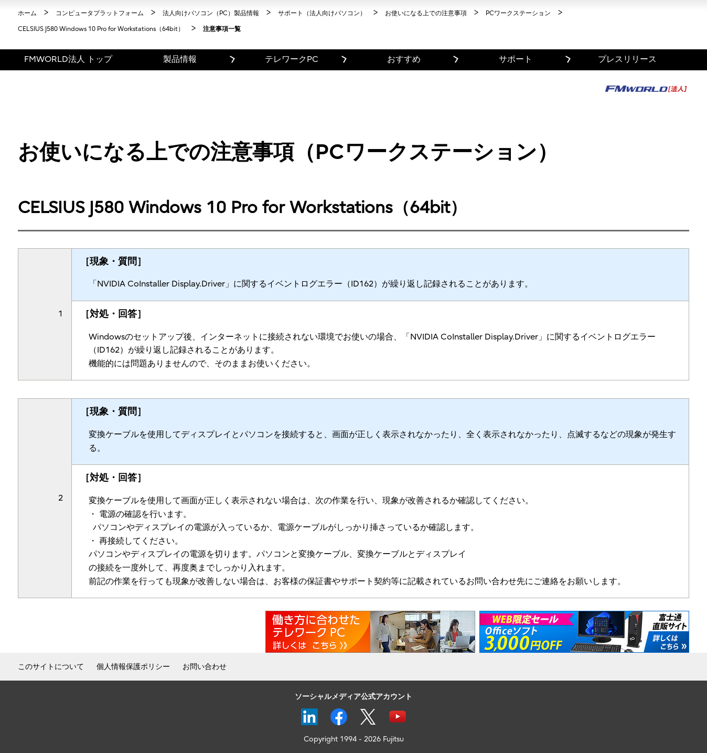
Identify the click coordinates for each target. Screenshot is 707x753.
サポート (515, 59)
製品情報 (180, 59)
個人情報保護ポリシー (133, 666)
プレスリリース (627, 59)
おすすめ (404, 59)
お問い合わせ (205, 666)
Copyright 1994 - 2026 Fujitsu (354, 739)
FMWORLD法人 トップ (68, 59)
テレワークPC (291, 59)
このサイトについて (51, 666)
